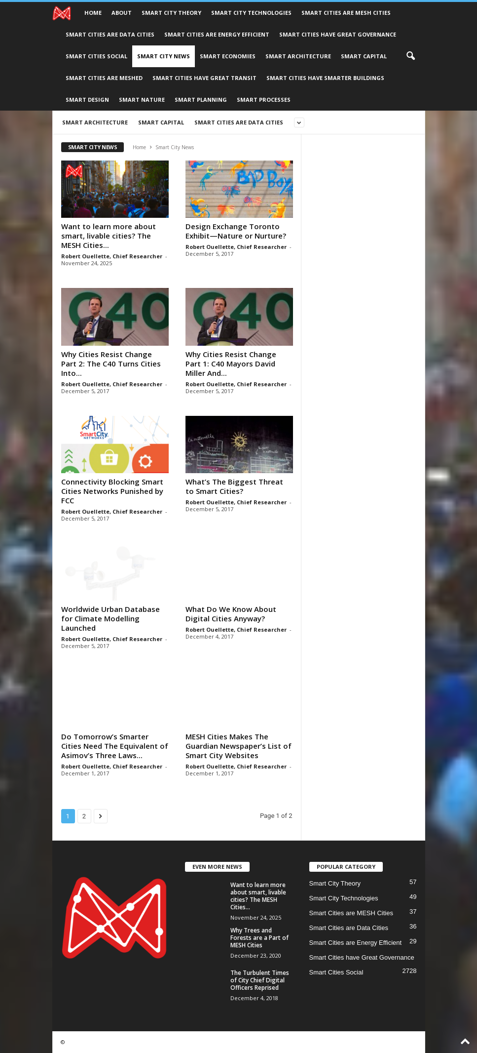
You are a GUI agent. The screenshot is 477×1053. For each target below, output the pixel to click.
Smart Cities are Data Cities (110, 34)
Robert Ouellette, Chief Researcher (111, 256)
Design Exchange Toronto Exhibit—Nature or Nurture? (235, 231)
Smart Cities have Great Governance (337, 34)
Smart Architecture (298, 56)
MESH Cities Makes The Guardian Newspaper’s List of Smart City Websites (238, 745)
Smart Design (87, 99)
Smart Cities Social (96, 56)
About (121, 12)
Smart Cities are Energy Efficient (216, 34)
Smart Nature (142, 99)
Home (93, 12)
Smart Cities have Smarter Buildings (325, 77)
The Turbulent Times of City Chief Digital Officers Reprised (259, 980)
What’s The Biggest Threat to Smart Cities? (234, 486)
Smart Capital (364, 56)
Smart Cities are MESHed (104, 77)
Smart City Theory (171, 12)
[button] (410, 56)
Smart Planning (201, 99)
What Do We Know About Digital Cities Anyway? (230, 613)
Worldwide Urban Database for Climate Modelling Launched (110, 618)
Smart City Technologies (251, 12)
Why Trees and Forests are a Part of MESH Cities (259, 937)
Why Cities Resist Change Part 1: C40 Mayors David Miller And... (230, 363)
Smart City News (163, 56)
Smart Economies (228, 56)
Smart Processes (264, 99)
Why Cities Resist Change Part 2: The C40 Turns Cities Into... (111, 363)
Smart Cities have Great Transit (204, 77)
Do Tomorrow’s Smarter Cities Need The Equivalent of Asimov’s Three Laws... (114, 745)
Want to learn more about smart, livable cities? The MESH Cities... (108, 235)
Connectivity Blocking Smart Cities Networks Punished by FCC (112, 491)
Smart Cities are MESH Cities (346, 12)
